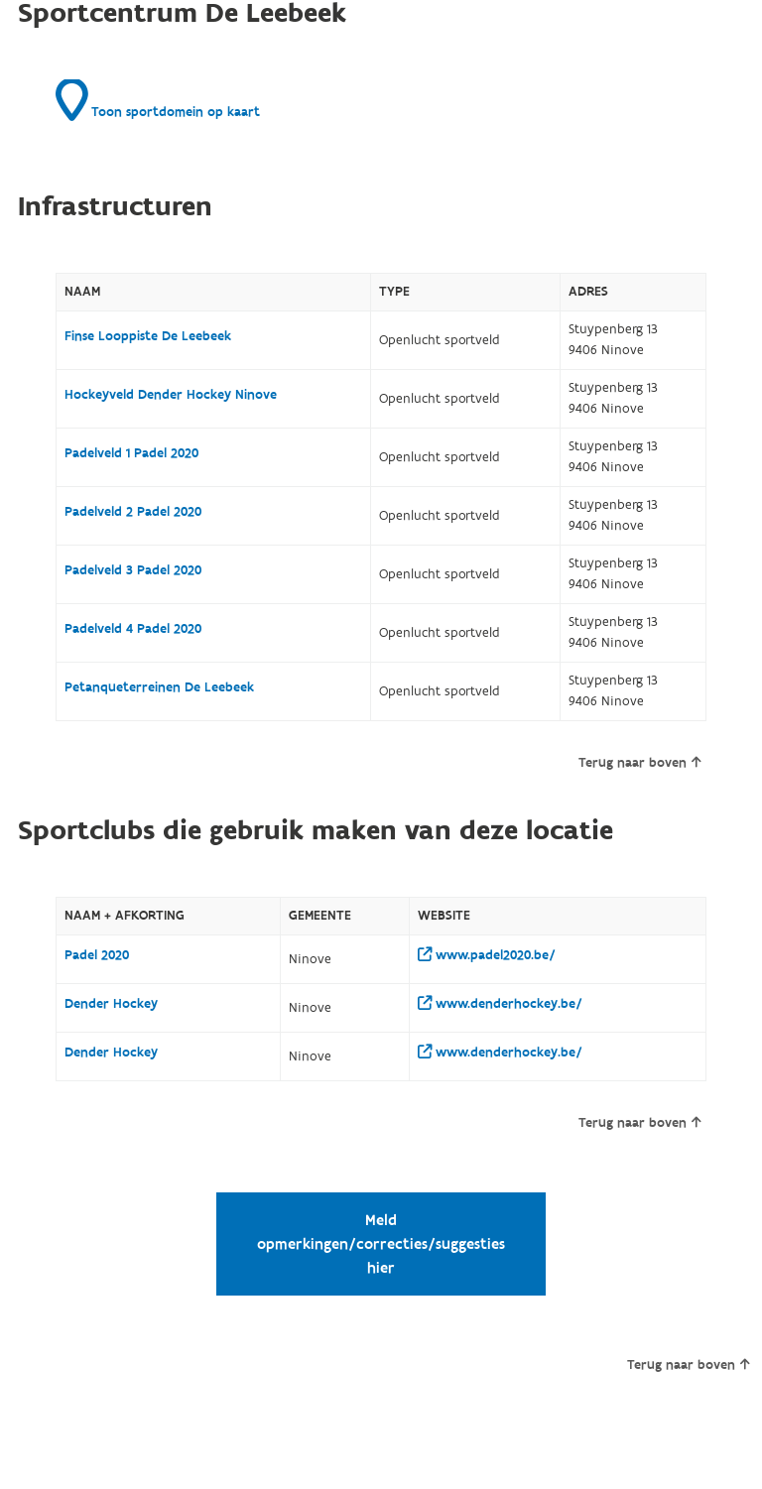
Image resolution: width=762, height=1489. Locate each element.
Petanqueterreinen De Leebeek (159, 687)
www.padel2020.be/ (487, 955)
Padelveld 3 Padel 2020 (132, 570)
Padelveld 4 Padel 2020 (132, 629)
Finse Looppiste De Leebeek (147, 336)
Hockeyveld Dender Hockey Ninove (170, 395)
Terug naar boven (639, 763)
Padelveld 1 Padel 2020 (131, 453)
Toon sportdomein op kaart (158, 100)
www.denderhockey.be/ (500, 1004)
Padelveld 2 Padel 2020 (132, 512)
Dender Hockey (111, 1004)
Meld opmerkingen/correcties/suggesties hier (381, 1244)
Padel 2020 (96, 955)
